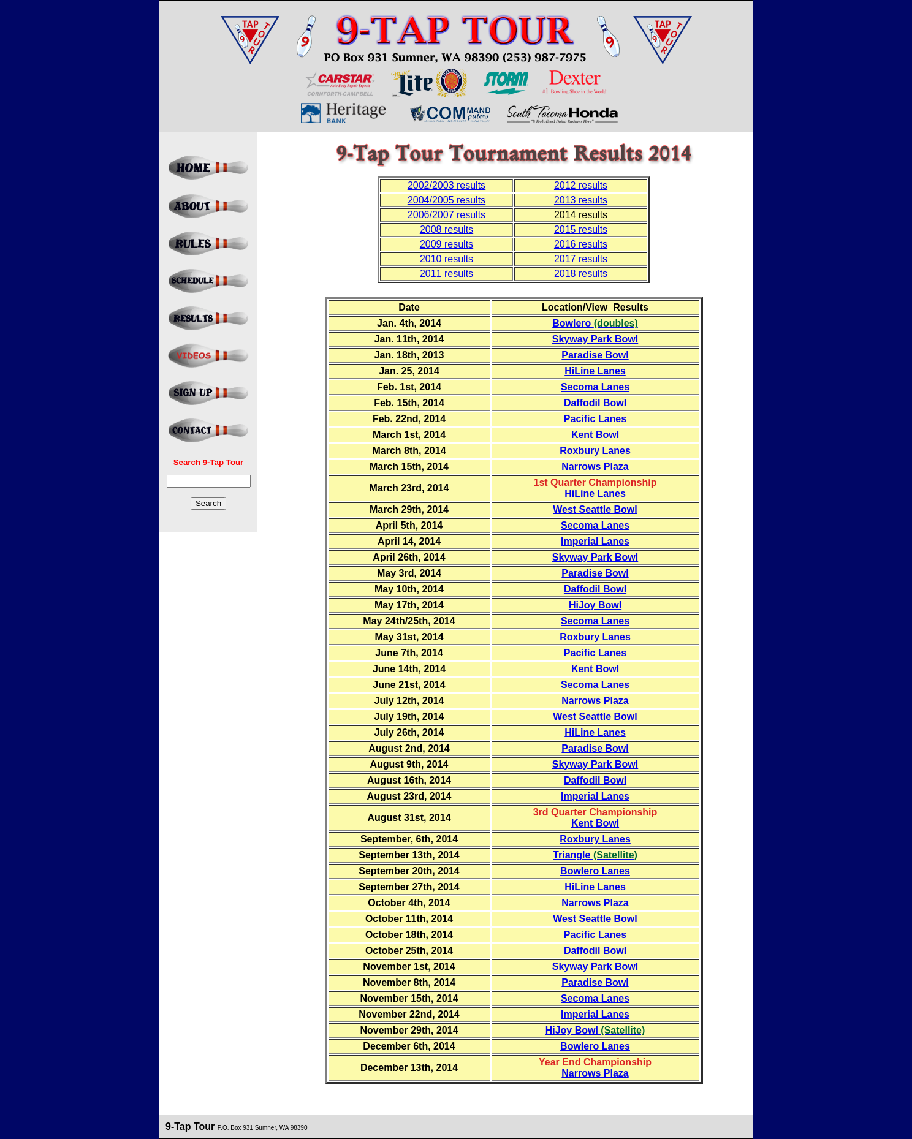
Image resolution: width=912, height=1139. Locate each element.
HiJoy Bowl (595, 605)
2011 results (446, 273)
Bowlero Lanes (595, 871)
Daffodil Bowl (595, 403)
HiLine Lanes (595, 371)
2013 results (580, 200)
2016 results (580, 244)
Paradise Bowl (594, 355)
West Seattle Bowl (595, 509)
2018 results (580, 273)
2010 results (446, 259)
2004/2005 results (446, 200)
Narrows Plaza (594, 466)
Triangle (595, 855)
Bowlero (595, 323)
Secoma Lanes (595, 387)
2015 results (580, 229)
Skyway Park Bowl (595, 339)
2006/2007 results (446, 215)
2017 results (580, 259)
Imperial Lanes (595, 541)
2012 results (580, 185)
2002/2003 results (446, 185)
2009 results (446, 244)
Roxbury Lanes (595, 450)
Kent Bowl (595, 434)
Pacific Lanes (595, 419)
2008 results (446, 229)
